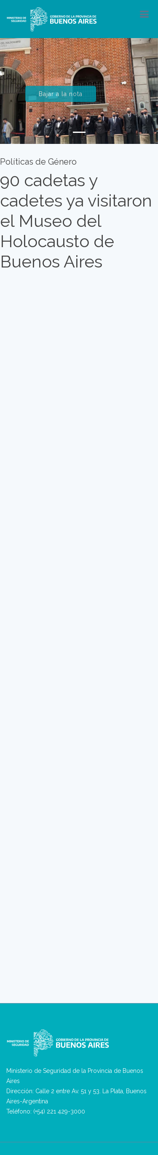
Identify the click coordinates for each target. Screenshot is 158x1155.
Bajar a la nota (61, 97)
